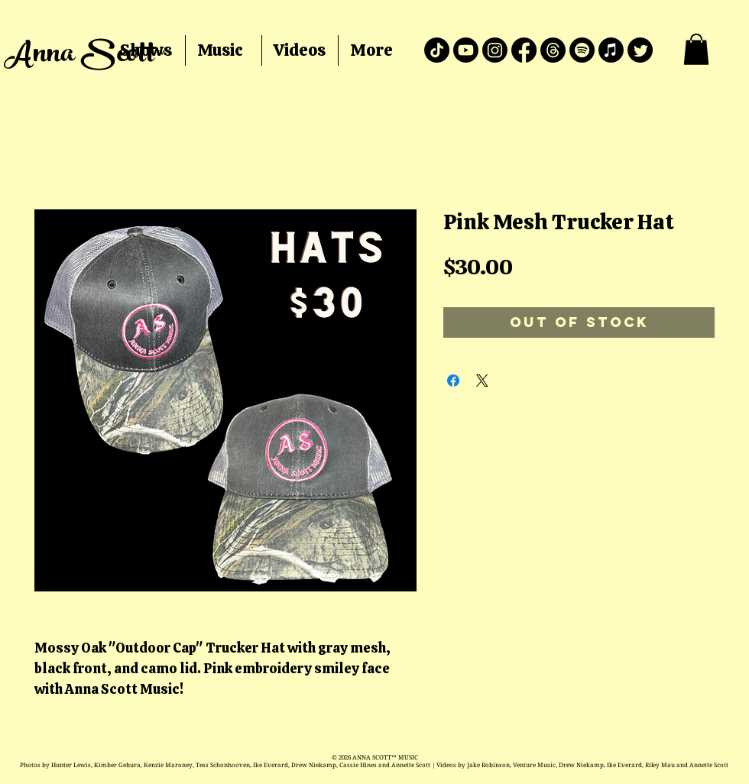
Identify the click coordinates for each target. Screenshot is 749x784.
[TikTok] (436, 50)
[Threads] (553, 50)
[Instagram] (494, 50)
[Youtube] (465, 50)
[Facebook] (524, 50)
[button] (696, 49)
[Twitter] (640, 50)
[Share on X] (482, 380)
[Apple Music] (611, 50)
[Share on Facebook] (453, 380)
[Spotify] (582, 50)
